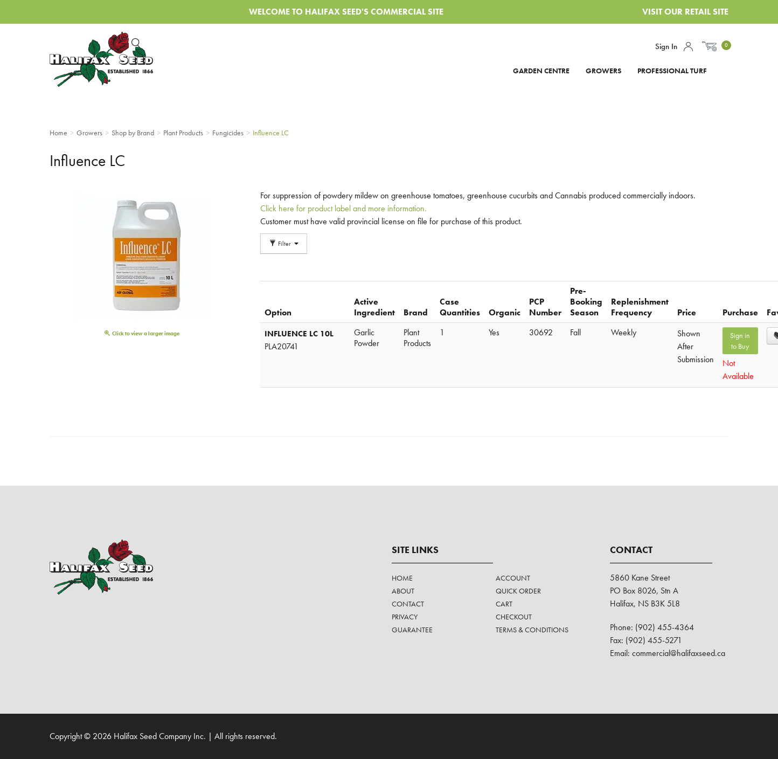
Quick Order (518, 591)
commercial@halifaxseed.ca (678, 653)
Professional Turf (672, 70)
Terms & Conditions (532, 629)
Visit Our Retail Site (685, 11)
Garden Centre (541, 70)
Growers (603, 70)
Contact (408, 604)
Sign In (666, 46)
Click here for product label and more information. (344, 208)
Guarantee (412, 629)
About (403, 591)
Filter (283, 243)
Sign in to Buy (740, 340)
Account (688, 46)
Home (402, 578)
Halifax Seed (110, 59)
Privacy (405, 617)
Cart (504, 604)
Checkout (514, 617)
